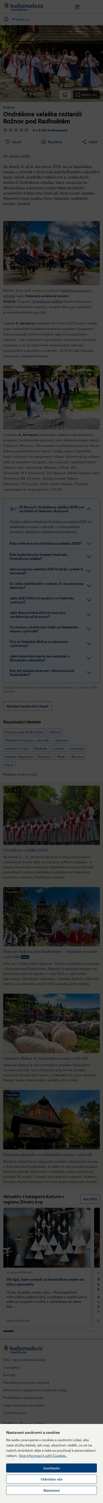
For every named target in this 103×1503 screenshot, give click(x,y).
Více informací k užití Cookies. (43, 1456)
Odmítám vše (51, 1479)
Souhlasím (51, 1468)
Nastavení (52, 1490)
